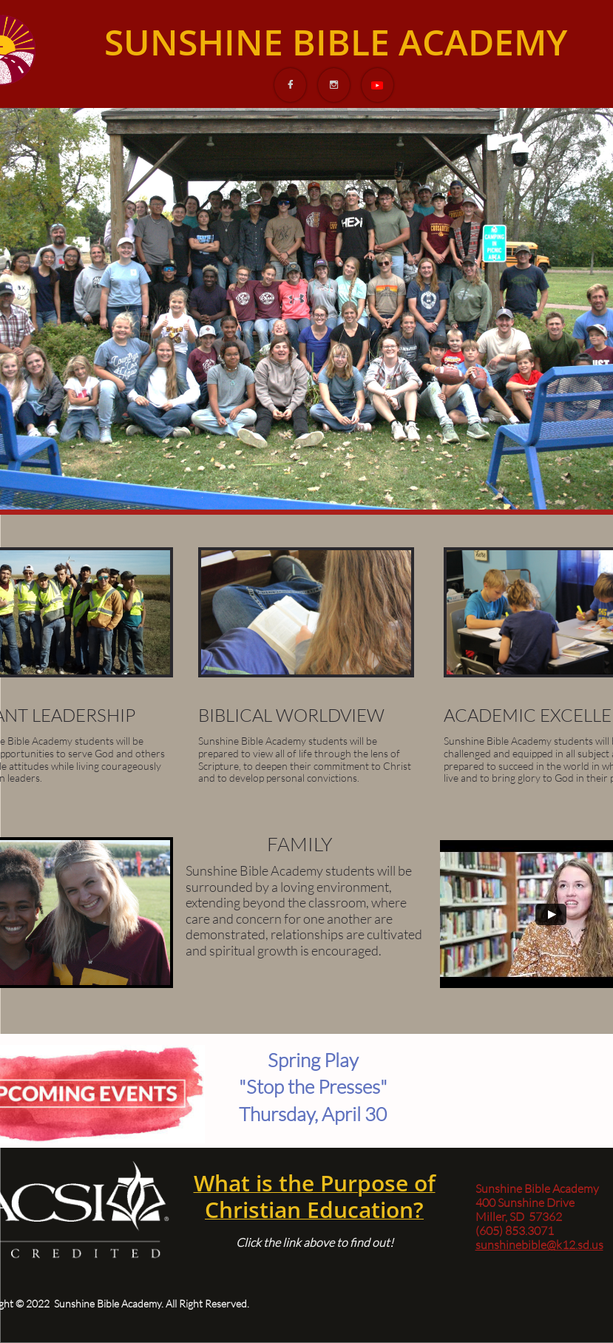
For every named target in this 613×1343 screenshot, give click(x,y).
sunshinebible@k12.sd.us (539, 1244)
